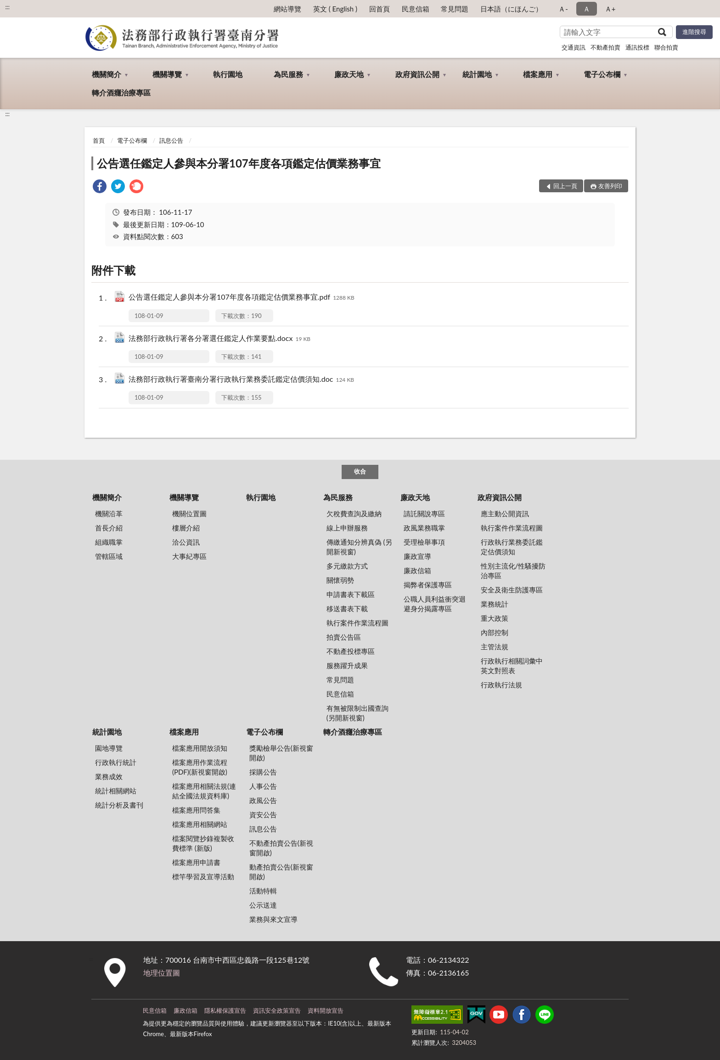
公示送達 (263, 905)
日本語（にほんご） (511, 9)
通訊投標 (637, 47)
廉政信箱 (417, 570)
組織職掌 (109, 542)
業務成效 (109, 776)
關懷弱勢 (340, 580)
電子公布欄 (602, 74)
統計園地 (477, 74)
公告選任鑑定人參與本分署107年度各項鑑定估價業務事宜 (239, 163)
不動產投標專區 (350, 651)
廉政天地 (349, 74)
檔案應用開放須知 (199, 748)
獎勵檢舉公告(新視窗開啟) (281, 753)
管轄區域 (109, 556)
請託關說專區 (424, 513)
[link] (100, 187)
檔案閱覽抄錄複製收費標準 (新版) (203, 843)
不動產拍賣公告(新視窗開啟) (281, 848)
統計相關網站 (115, 791)
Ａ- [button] (563, 9)
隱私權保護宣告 (225, 1010)
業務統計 (494, 604)
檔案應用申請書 (196, 862)
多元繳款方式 (347, 566)
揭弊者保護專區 (428, 584)
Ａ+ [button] (610, 9)
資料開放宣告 (325, 1010)
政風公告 (263, 800)
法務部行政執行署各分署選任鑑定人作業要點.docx (219, 339)
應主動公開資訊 (505, 513)
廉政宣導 (417, 556)
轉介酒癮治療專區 (121, 92)
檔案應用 (537, 74)
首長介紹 (109, 528)
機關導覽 (167, 74)
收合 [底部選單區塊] (360, 471)
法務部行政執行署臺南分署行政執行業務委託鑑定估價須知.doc (241, 379)
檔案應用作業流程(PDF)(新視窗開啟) (199, 767)
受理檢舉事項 (424, 542)
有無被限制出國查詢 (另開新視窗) (357, 713)
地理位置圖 (161, 972)
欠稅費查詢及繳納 (354, 513)
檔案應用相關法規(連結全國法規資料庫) (204, 791)
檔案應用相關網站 (199, 824)
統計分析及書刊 (119, 805)
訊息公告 (171, 140)
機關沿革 (109, 513)
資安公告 (263, 814)
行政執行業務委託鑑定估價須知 (512, 547)
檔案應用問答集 (196, 810)
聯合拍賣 (666, 47)
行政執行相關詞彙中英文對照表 (512, 666)
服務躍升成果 (347, 665)
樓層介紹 (186, 528)
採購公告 (263, 772)
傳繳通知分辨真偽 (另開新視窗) (359, 547)
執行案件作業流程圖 (357, 623)
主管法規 (494, 646)
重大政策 (494, 618)
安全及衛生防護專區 (512, 590)
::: (7, 7)
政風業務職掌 (424, 528)
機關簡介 (106, 74)
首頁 (99, 140)
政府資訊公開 (417, 74)
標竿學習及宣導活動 (203, 876)
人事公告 (263, 786)
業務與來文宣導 (273, 919)
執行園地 (227, 74)
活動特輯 (263, 891)
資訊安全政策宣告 (277, 1010)
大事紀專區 (189, 556)
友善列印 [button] (610, 186)
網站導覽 (287, 9)
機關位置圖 (189, 513)
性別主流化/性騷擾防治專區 (513, 571)
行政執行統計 (115, 762)
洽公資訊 (186, 542)
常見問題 (454, 9)
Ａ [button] (586, 9)
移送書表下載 (347, 608)
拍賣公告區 (343, 637)
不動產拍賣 (605, 47)
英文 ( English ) (335, 9)
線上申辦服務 (347, 528)
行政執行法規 (501, 685)
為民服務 (288, 74)
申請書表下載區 (350, 594)
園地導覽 (109, 748)
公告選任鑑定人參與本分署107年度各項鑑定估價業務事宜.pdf (241, 297)
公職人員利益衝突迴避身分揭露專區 (435, 604)
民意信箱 (415, 9)
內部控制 (494, 632)
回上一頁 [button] (565, 186)
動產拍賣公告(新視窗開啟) (281, 872)
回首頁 (379, 9)
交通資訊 (573, 47)
